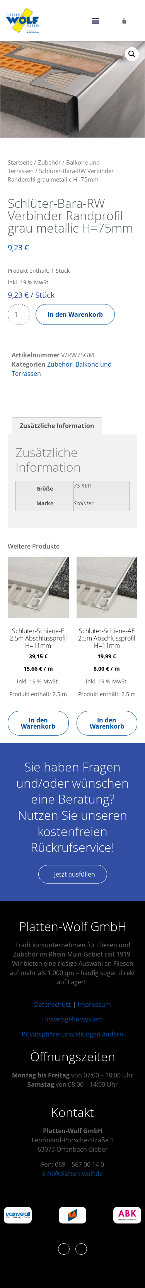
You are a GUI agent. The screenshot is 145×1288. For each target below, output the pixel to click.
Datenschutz (52, 1004)
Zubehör (49, 162)
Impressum (94, 1004)
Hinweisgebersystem (72, 1019)
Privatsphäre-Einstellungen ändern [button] (72, 1034)
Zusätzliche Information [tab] (57, 425)
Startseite (20, 162)
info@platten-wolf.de (73, 1173)
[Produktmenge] (19, 314)
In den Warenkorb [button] (38, 723)
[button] (95, 20)
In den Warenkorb (75, 314)
